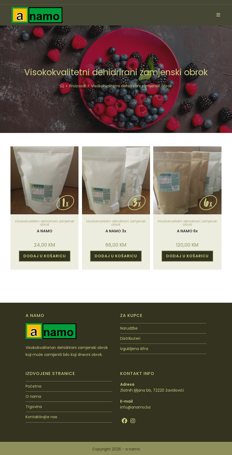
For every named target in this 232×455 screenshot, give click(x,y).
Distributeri (130, 338)
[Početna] (62, 86)
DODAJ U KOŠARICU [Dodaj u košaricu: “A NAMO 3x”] (116, 256)
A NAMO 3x (115, 231)
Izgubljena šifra (134, 348)
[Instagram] (132, 421)
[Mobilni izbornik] (216, 15)
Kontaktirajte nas (41, 417)
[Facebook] (124, 421)
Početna (33, 386)
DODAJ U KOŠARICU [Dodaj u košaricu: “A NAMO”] (44, 256)
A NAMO (44, 231)
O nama (33, 396)
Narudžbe (129, 328)
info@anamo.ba (135, 407)
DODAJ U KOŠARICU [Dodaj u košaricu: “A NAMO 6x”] (187, 256)
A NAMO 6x (187, 231)
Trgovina (34, 406)
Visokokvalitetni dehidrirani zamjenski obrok (131, 86)
